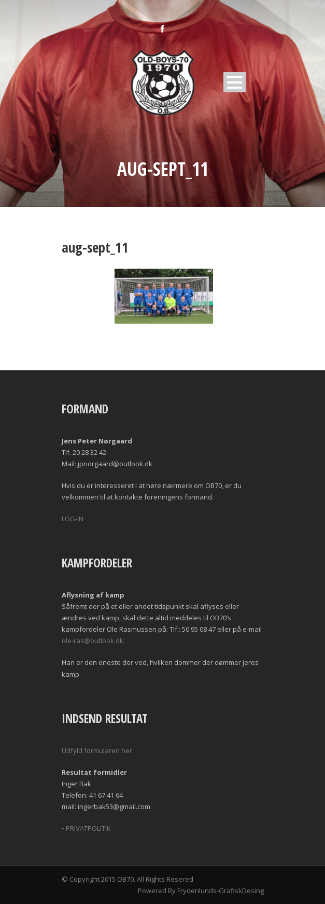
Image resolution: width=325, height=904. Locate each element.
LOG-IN (72, 518)
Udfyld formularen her (97, 750)
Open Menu (234, 82)
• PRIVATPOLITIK (86, 828)
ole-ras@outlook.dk (92, 640)
